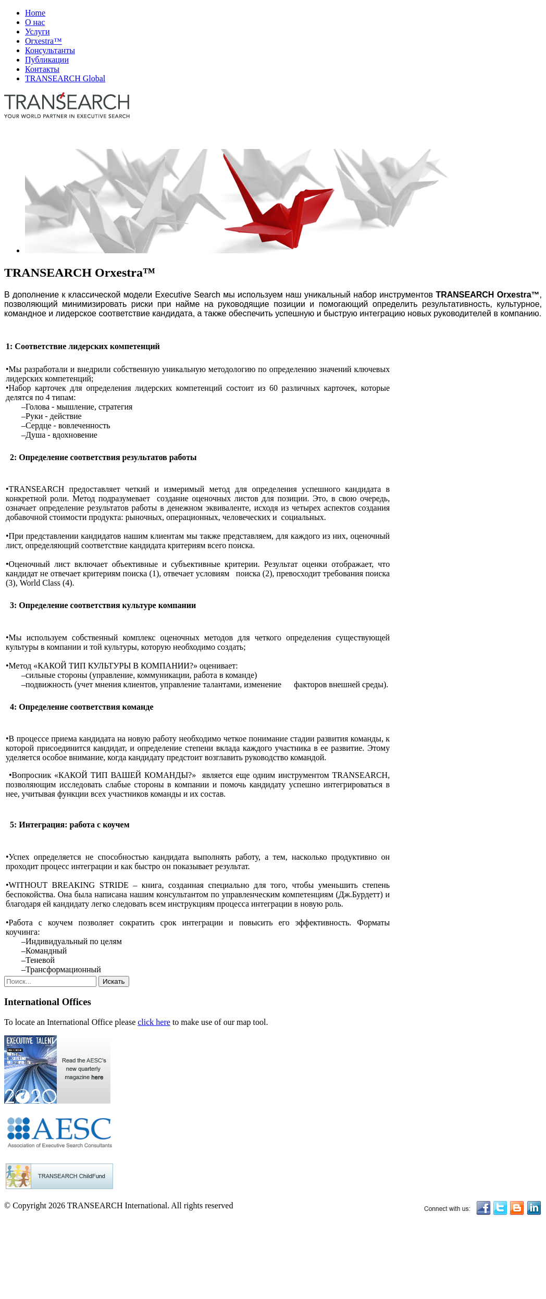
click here (154, 1022)
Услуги (37, 31)
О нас (35, 22)
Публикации (47, 59)
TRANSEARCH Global (65, 78)
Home (35, 12)
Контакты (42, 69)
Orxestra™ (43, 40)
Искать (114, 981)
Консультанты (50, 50)
